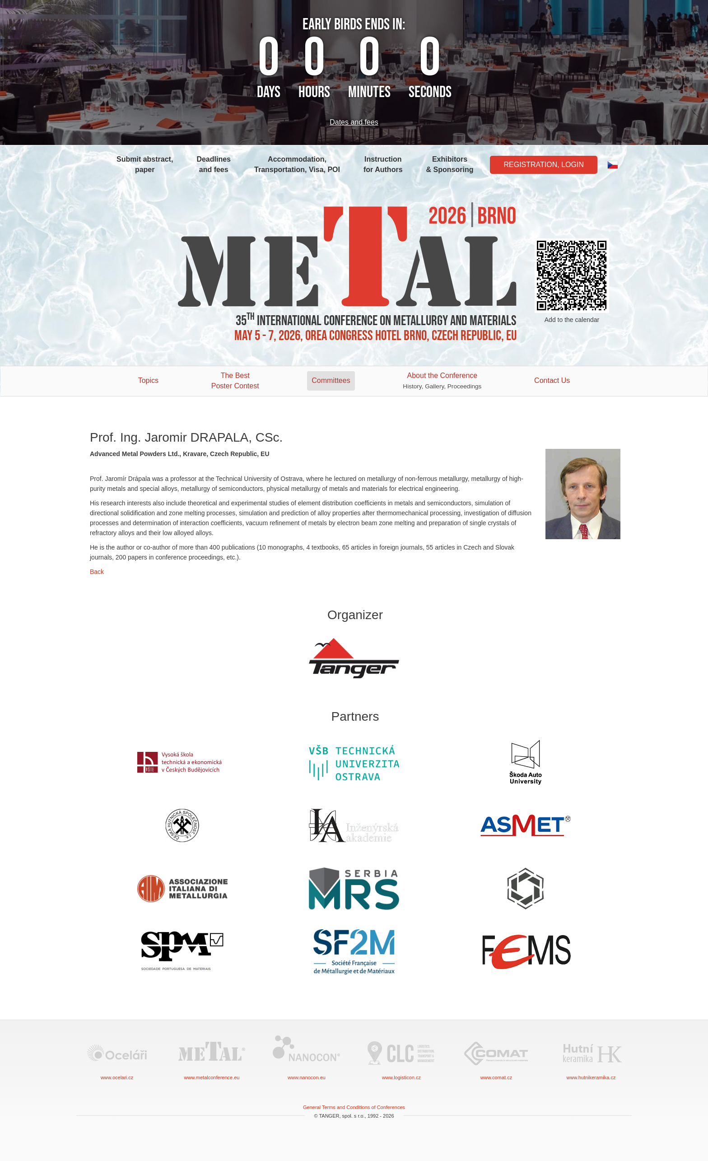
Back (97, 571)
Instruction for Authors (383, 164)
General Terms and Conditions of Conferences (354, 1107)
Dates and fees (354, 122)
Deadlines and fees (213, 164)
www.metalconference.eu (211, 1057)
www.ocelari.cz (117, 1057)
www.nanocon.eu (306, 1057)
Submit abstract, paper (144, 164)
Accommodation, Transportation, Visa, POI (297, 164)
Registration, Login (543, 164)
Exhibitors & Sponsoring (450, 164)
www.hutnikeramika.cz (591, 1057)
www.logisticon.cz (401, 1057)
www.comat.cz (496, 1057)
